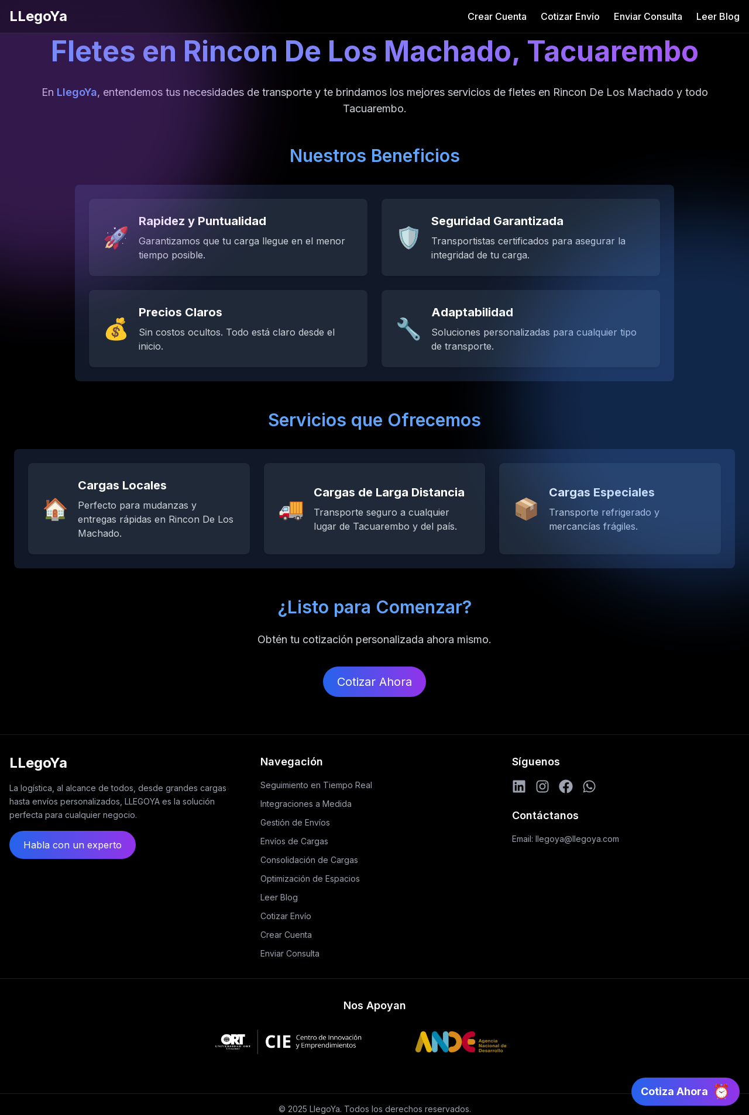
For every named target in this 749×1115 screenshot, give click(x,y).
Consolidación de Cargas (309, 860)
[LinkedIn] (519, 786)
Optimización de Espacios (310, 878)
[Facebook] (566, 786)
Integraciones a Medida (306, 804)
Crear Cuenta (497, 16)
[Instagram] (542, 786)
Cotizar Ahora (374, 682)
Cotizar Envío (570, 16)
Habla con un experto (72, 845)
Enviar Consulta (648, 16)
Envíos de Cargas (294, 841)
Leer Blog (718, 16)
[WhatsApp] (589, 786)
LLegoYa (38, 16)
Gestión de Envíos (295, 822)
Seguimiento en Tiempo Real (316, 785)
